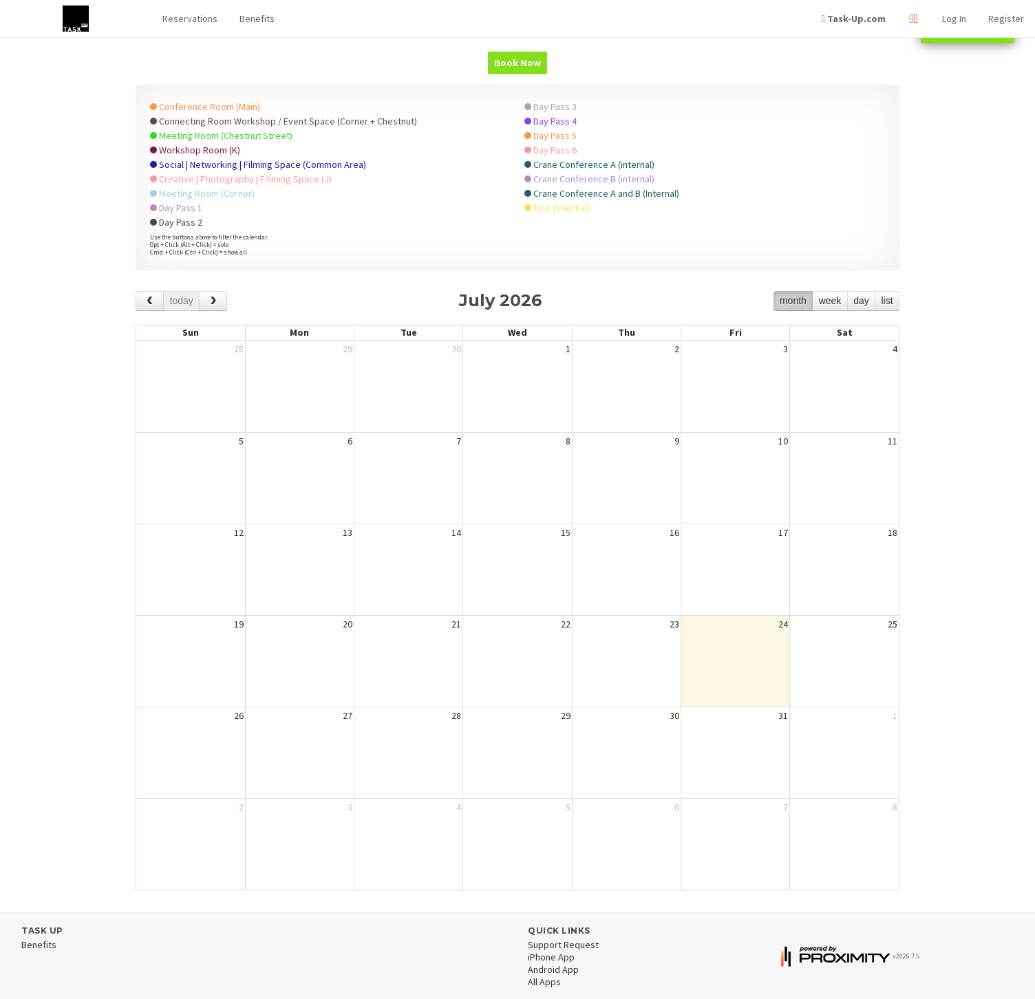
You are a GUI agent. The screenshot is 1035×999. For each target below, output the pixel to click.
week (830, 300)
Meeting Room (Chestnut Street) (221, 135)
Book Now (517, 63)
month (793, 300)
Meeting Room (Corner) (202, 193)
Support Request (563, 944)
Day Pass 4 (550, 121)
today (181, 300)
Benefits (257, 18)
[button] (189, 19)
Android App (553, 969)
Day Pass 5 (550, 135)
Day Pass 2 (176, 222)
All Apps (544, 982)
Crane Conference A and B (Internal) (601, 193)
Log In (954, 18)
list (887, 300)
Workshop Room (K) (195, 150)
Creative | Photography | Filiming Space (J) (241, 179)
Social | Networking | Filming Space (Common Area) (258, 164)
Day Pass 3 (550, 106)
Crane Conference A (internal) (589, 164)
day (861, 300)
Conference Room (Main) (205, 106)
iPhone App (551, 957)
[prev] (150, 301)
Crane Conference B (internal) (589, 179)
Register (1006, 18)
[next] (213, 301)
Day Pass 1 (176, 208)
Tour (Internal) (557, 208)
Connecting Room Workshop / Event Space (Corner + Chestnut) (283, 121)
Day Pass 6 (550, 150)
